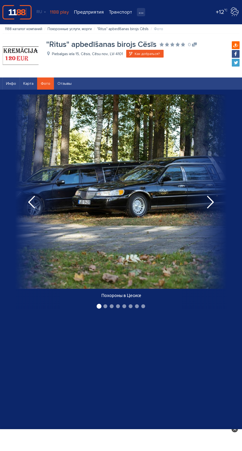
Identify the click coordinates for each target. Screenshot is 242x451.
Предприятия (89, 12)
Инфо (11, 83)
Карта (28, 83)
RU (41, 11)
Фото (45, 83)
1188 (17, 12)
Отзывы (65, 83)
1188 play (59, 12)
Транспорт (120, 12)
